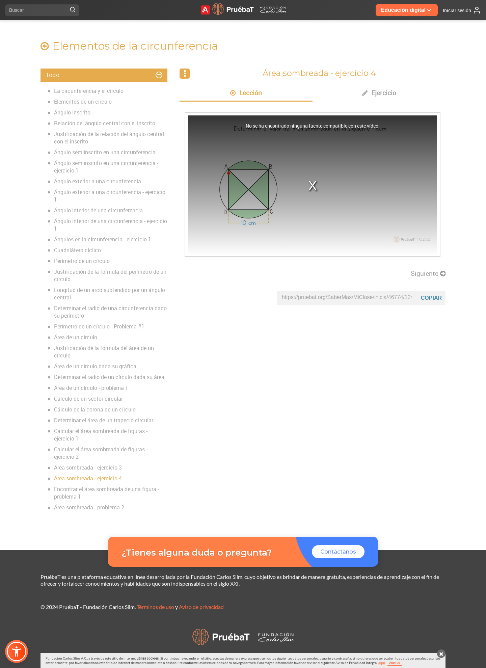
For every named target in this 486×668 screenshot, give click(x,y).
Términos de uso (155, 607)
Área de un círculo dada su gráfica (95, 366)
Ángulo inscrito (72, 112)
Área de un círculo (75, 337)
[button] (16, 651)
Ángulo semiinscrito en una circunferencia (105, 152)
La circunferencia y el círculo (89, 91)
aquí (381, 663)
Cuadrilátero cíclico (77, 250)
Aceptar (395, 662)
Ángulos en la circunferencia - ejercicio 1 (102, 239)
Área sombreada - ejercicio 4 (88, 478)
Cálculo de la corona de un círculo (95, 409)
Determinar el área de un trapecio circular (103, 420)
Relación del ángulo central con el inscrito (104, 123)
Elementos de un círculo (83, 101)
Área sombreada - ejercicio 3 (88, 467)
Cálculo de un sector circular (88, 398)
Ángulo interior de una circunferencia (98, 210)
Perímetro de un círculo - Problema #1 (99, 326)
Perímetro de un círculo (82, 261)
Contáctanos (338, 552)
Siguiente (428, 273)
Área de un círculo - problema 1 (91, 388)
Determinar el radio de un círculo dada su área (109, 377)
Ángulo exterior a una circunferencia (97, 181)
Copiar (431, 298)
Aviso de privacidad (201, 607)
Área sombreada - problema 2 (89, 507)
